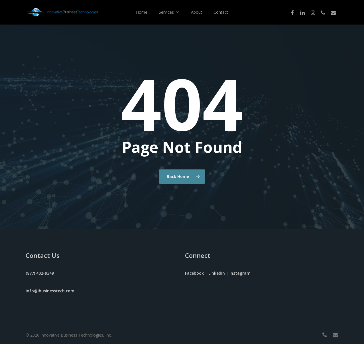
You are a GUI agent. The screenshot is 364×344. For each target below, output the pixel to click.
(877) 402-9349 (40, 273)
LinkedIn (216, 273)
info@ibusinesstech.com (50, 291)
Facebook (194, 273)
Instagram (240, 273)
